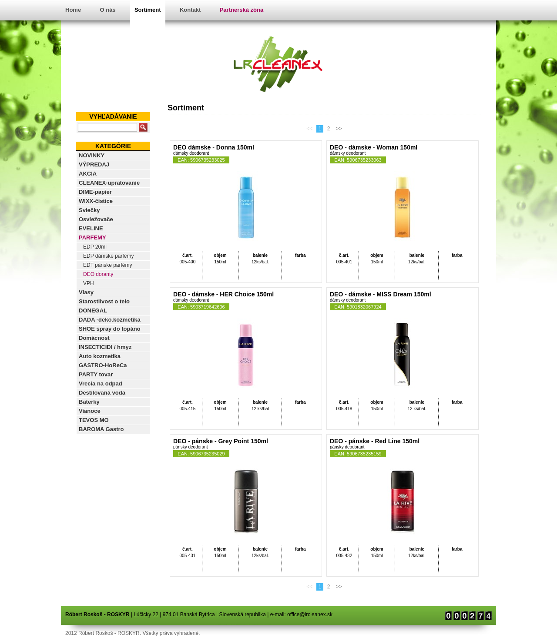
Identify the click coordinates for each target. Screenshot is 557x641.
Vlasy (86, 292)
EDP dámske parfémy (108, 256)
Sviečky (89, 210)
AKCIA (88, 173)
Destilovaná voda (102, 392)
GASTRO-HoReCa (103, 365)
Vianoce (90, 411)
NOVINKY (91, 155)
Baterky (89, 402)
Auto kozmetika (100, 356)
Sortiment (147, 10)
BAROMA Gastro (101, 429)
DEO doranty (98, 274)
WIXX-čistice (96, 201)
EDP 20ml (95, 247)
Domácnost (94, 338)
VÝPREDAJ (94, 164)
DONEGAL (93, 310)
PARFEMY (92, 237)
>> (339, 129)
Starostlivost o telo (104, 301)
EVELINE (91, 228)
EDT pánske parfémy (107, 265)
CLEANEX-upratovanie (109, 182)
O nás (107, 10)
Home (73, 10)
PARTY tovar (96, 374)
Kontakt (190, 10)
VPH (88, 283)
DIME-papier (95, 192)
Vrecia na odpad (100, 383)
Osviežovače (96, 219)
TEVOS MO (94, 420)
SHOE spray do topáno (110, 328)
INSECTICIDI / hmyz (105, 347)
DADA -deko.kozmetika (110, 319)
